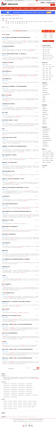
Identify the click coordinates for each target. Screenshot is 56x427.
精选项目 (20, 8)
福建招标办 (44, 86)
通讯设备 (44, 77)
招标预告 (10, 8)
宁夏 (48, 21)
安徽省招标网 (5, 401)
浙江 (42, 0)
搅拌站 (31, 49)
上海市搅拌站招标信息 (29, 393)
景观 (50, 66)
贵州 (19, 21)
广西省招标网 (29, 401)
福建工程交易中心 (45, 90)
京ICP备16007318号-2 (39, 421)
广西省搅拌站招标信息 (14, 385)
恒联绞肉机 (47, 160)
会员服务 (24, 419)
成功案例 (22, 419)
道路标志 (44, 70)
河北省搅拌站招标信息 (6, 387)
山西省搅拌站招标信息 (14, 393)
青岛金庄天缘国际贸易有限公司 (46, 138)
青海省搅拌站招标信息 (29, 391)
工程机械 (47, 77)
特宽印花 (44, 156)
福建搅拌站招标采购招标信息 (15, 15)
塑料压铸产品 (47, 156)
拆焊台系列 (44, 162)
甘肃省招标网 (20, 401)
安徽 (47, 0)
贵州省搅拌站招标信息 (21, 385)
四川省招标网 (20, 406)
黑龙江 (29, 21)
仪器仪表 (47, 70)
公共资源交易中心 (39, 8)
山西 (49, 47)
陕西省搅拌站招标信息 (21, 393)
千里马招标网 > (6, 15)
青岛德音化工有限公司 (45, 132)
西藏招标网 (29, 406)
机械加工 (50, 77)
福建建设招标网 (44, 123)
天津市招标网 (25, 406)
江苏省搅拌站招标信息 (21, 389)
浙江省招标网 (10, 408)
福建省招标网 (15, 401)
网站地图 (40, 419)
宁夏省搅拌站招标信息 (21, 391)
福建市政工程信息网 (45, 88)
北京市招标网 (10, 401)
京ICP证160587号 (34, 421)
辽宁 (42, 21)
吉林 (36, 21)
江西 (40, 21)
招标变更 (17, 18)
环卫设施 (44, 66)
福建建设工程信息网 (45, 110)
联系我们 (19, 419)
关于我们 (17, 419)
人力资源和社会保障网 (47, 8)
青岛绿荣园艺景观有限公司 (46, 136)
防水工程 (50, 64)
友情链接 (37, 419)
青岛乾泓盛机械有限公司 (46, 134)
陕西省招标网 (10, 406)
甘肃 (13, 21)
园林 (46, 66)
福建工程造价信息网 (45, 118)
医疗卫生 (44, 68)
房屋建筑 (44, 64)
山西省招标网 (5, 406)
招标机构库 (32, 8)
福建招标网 (9, 15)
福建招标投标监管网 (45, 92)
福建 (10, 21)
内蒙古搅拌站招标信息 (14, 391)
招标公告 (5, 8)
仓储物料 (50, 68)
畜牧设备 (47, 79)
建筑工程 (47, 64)
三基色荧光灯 (51, 158)
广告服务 (29, 419)
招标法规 (32, 419)
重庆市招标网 (15, 408)
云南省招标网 (5, 408)
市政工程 (53, 66)
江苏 (41, 0)
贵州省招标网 (34, 401)
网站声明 (35, 419)
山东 (44, 0)
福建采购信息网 (44, 108)
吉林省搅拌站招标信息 (14, 389)
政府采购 (54, 8)
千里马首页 (14, 419)
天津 (46, 47)
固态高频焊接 (47, 158)
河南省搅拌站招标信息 (14, 387)
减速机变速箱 (51, 160)
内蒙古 (45, 21)
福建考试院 (44, 116)
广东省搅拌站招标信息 (6, 385)
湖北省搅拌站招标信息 (29, 387)
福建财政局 (44, 99)
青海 (50, 21)
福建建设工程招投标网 (45, 114)
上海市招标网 (15, 406)
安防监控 (7, 27)
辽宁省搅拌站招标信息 (6, 391)
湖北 (45, 0)
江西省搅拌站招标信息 (29, 389)
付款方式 (27, 419)
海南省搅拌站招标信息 (29, 385)
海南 (22, 21)
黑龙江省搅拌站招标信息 (21, 387)
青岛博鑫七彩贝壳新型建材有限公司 (47, 140)
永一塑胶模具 (51, 156)
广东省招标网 (25, 401)
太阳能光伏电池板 (48, 162)
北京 (39, 0)
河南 (26, 21)
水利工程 (50, 70)
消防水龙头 (44, 160)
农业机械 (44, 79)
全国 (6, 20)
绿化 (48, 66)
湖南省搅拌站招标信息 (6, 389)
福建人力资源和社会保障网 (46, 94)
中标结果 (15, 8)
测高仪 (43, 158)
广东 (38, 0)
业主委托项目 (26, 8)
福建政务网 (44, 101)
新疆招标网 (33, 406)
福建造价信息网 (44, 112)
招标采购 (7, 18)
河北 (48, 0)
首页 (1, 8)
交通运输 (47, 68)
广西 (17, 21)
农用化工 (50, 79)
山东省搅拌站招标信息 (6, 393)
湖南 (33, 21)
